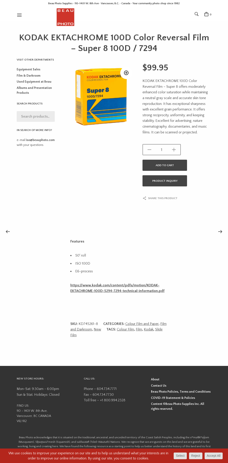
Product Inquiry (164, 180)
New (97, 329)
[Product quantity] (162, 150)
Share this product (162, 198)
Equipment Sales (28, 69)
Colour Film (125, 329)
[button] (126, 73)
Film (139, 329)
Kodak (148, 329)
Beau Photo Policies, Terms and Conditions (181, 392)
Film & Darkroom (29, 76)
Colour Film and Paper (142, 324)
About (155, 379)
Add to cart (165, 165)
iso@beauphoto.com (40, 140)
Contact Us (158, 386)
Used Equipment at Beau (34, 82)
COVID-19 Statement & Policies (173, 398)
